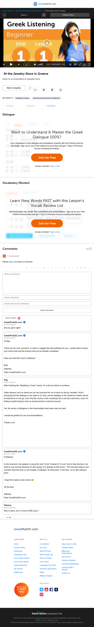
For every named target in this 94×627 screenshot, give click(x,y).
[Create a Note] (43, 90)
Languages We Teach (48, 565)
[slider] (40, 64)
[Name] (47, 297)
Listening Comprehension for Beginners (28, 11)
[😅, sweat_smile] (56, 268)
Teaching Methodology (70, 564)
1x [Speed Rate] (26, 64)
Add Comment (47, 310)
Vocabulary (30, 106)
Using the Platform (69, 560)
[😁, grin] (35, 268)
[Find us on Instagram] (41, 594)
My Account (66, 557)
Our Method (44, 544)
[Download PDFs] (52, 90)
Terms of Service (72, 622)
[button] (47, 43)
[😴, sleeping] (73, 268)
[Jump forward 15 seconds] (19, 64)
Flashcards (18, 551)
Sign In (12, 262)
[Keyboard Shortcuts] (89, 64)
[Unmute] (35, 64)
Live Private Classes (21, 558)
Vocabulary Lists (20, 555)
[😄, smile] (27, 268)
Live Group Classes (21, 562)
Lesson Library (7, 11)
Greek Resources (20, 565)
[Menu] (4, 4)
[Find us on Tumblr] (56, 589)
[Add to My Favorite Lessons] (35, 90)
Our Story (43, 548)
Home (16, 544)
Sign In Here (55, 166)
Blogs (42, 572)
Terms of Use (53, 620)
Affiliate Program (46, 576)
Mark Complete (14, 88)
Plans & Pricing (45, 558)
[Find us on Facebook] (51, 589)
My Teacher (18, 569)
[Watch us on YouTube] (46, 589)
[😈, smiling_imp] (81, 268)
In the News (44, 562)
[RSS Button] (4, 256)
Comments (51, 106)
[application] (47, 43)
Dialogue (9, 106)
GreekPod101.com (73, 618)
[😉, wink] (60, 268)
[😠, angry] (48, 268)
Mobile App (18, 572)
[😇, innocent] (69, 268)
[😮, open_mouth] (77, 268)
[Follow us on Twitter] (41, 589)
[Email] (47, 303)
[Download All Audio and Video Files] (60, 90)
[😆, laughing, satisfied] (52, 268)
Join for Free (47, 157)
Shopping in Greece (22, 98)
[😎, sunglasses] (44, 268)
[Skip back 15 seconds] (3, 64)
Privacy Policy (41, 620)
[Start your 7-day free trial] (21, 589)
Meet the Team (45, 551)
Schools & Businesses (48, 569)
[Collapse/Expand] (47, 248)
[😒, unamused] (39, 268)
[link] (44, 15)
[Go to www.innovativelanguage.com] (47, 613)
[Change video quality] (75, 64)
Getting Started (67, 548)
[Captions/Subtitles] (70, 64)
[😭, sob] (64, 268)
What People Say (46, 555)
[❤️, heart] (85, 268)
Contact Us (66, 573)
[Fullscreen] (79, 64)
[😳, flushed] (31, 268)
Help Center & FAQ (69, 544)
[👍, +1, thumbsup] (89, 268)
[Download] (84, 64)
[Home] (45, 6)
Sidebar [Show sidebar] (69, 15)
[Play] (11, 64)
